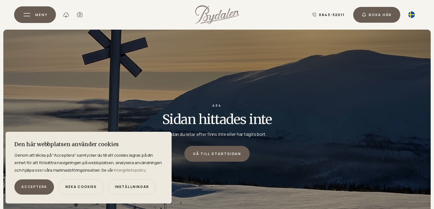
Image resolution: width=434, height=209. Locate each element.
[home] (217, 14)
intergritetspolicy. (130, 170)
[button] (35, 14)
